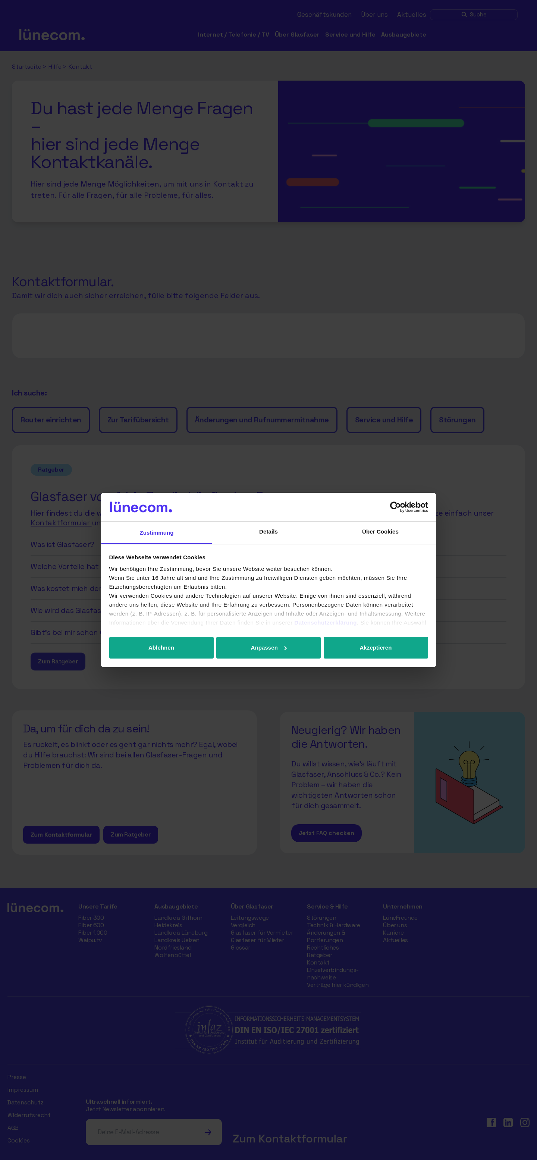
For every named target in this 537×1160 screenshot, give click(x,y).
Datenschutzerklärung (325, 622)
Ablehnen (161, 647)
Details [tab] (268, 531)
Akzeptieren (375, 647)
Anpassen (269, 647)
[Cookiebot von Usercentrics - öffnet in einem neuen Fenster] (395, 507)
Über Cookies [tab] (380, 531)
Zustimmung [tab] (157, 532)
